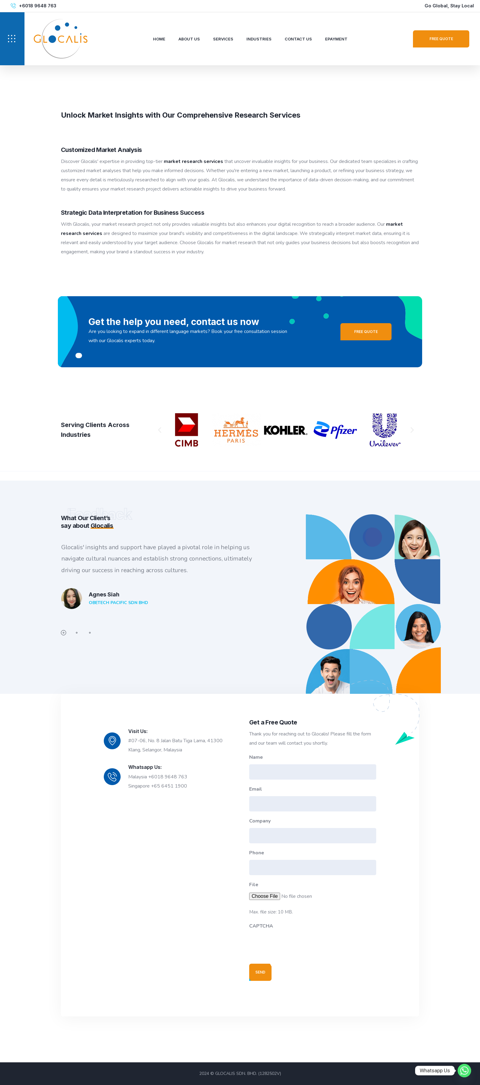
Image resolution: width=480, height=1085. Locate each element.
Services (223, 38)
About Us (189, 38)
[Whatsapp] (464, 1070)
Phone (256, 852)
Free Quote (441, 38)
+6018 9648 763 (37, 6)
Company (260, 821)
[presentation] (295, 945)
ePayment (336, 38)
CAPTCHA (261, 926)
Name (256, 757)
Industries (259, 38)
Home (159, 38)
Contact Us (298, 38)
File (253, 884)
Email (255, 789)
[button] (159, 430)
